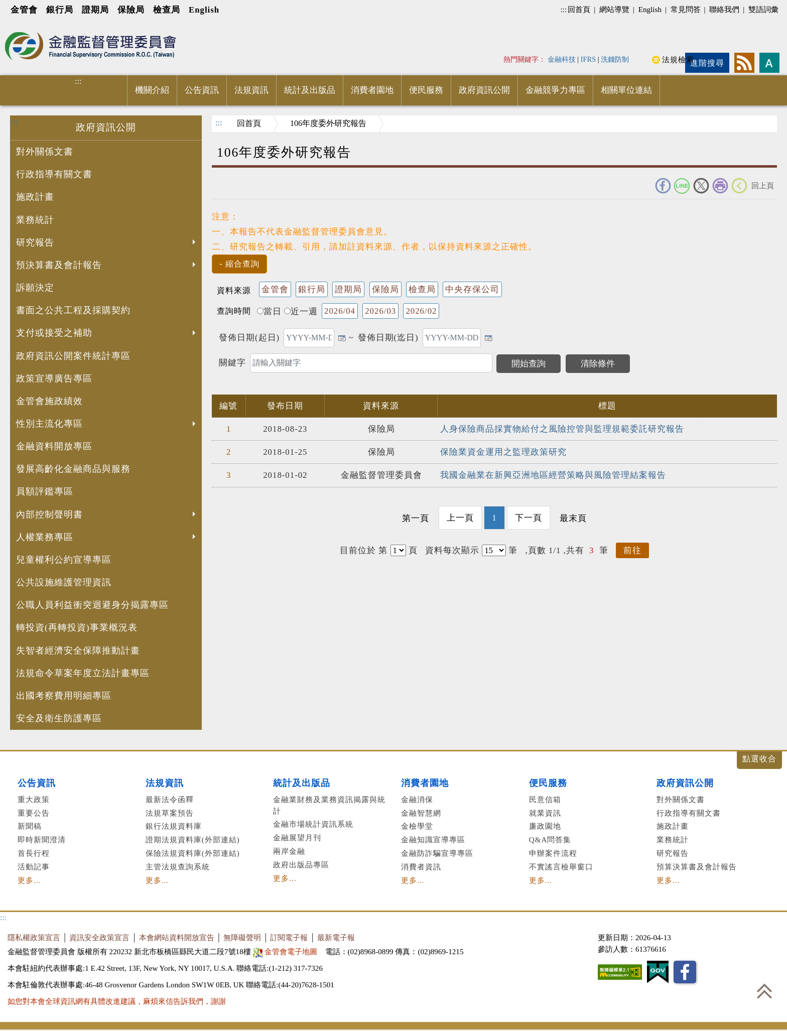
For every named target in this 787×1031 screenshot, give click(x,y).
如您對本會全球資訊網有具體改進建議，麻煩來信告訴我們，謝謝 (117, 1001)
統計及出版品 (309, 90)
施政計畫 (35, 197)
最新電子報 (336, 937)
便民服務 (426, 90)
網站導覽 (614, 9)
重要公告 (34, 813)
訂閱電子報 (289, 937)
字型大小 (769, 63)
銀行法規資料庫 (174, 826)
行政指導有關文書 (54, 174)
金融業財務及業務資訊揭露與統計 (329, 805)
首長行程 (34, 853)
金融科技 (562, 59)
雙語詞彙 (763, 9)
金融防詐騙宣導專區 (437, 853)
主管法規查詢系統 (178, 866)
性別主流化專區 (107, 425)
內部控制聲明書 (107, 515)
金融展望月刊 (297, 837)
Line (682, 186)
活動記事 (34, 866)
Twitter (701, 186)
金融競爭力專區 (555, 90)
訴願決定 (35, 288)
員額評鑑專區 (44, 491)
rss (744, 63)
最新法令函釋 (170, 799)
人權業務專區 (107, 538)
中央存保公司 (472, 289)
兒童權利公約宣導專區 (63, 560)
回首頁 (579, 9)
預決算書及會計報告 (107, 266)
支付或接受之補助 (107, 334)
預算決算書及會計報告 (697, 866)
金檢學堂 (417, 826)
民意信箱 (545, 799)
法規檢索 (678, 59)
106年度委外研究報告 (328, 123)
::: (563, 9)
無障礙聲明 (242, 937)
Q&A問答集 (550, 839)
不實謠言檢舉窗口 (561, 866)
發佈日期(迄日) (388, 337)
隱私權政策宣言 (34, 937)
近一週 (301, 311)
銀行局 (59, 10)
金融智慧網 (421, 813)
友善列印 (720, 186)
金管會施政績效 (49, 401)
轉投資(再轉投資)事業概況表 (77, 627)
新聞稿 (30, 826)
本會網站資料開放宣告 (176, 937)
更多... (29, 880)
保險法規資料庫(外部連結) (193, 853)
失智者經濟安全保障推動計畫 (78, 651)
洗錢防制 (615, 59)
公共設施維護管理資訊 (63, 582)
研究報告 (107, 243)
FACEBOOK (663, 186)
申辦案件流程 (553, 853)
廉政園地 (545, 826)
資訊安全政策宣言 (99, 937)
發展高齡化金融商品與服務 (73, 469)
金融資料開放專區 (54, 446)
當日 (269, 311)
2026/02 (421, 311)
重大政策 (34, 799)
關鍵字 (232, 362)
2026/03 (380, 311)
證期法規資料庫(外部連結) (193, 839)
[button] (239, 264)
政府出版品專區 (301, 864)
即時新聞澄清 (42, 839)
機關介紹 (152, 90)
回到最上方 (764, 991)
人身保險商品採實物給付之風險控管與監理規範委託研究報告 (562, 429)
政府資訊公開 (484, 90)
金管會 (24, 10)
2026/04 (339, 311)
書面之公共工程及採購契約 (73, 310)
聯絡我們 (724, 9)
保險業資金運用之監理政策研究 (503, 452)
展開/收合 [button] (759, 760)
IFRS (588, 59)
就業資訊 (545, 813)
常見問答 (686, 9)
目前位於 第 (363, 550)
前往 (632, 550)
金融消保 (417, 799)
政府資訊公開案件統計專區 (73, 356)
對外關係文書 (44, 152)
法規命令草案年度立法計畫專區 (83, 673)
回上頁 (762, 185)
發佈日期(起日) (249, 337)
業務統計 (35, 220)
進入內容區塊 (25, 26)
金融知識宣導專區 (433, 839)
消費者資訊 (421, 866)
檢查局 (166, 10)
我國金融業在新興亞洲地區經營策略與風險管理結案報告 (553, 475)
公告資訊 (202, 90)
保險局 (131, 10)
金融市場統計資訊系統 (313, 824)
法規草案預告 (170, 813)
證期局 (95, 10)
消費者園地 (372, 90)
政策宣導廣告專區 (54, 378)
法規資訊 (251, 90)
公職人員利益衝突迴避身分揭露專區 (92, 605)
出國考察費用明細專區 (63, 696)
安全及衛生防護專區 (59, 718)
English (204, 10)
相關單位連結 (626, 90)
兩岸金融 (289, 851)
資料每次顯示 (452, 550)
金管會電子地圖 (286, 951)
